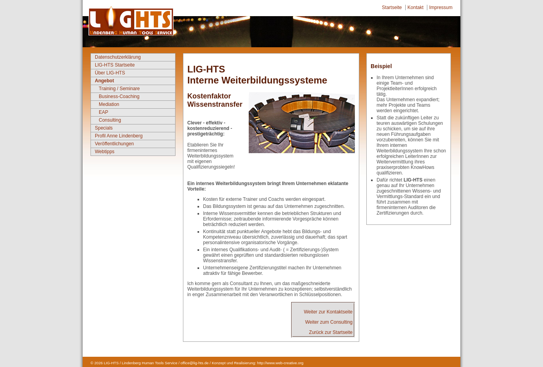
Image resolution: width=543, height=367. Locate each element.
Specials (104, 128)
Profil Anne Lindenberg (118, 136)
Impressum (440, 7)
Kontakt (416, 7)
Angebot (104, 80)
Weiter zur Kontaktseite (328, 312)
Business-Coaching (119, 96)
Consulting (110, 120)
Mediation (109, 104)
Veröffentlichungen (114, 143)
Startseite (392, 7)
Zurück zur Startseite (331, 332)
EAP (103, 112)
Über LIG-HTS (110, 73)
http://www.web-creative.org (280, 363)
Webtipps (105, 151)
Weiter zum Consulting (329, 322)
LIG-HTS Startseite (115, 65)
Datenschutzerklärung (118, 57)
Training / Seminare (119, 88)
